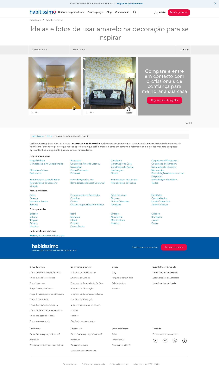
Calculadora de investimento (84, 351)
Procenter (116, 289)
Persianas (75, 173)
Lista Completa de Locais (164, 283)
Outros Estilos (77, 227)
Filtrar (186, 50)
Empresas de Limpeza (80, 278)
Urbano (34, 217)
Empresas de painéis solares (83, 272)
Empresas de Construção (82, 289)
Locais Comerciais (160, 202)
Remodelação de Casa (82, 180)
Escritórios (156, 195)
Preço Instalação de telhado (42, 316)
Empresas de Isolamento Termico (86, 305)
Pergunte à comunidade (122, 278)
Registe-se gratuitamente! (130, 4)
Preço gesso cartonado (40, 321)
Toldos (154, 183)
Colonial (74, 223)
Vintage (115, 214)
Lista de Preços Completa (164, 267)
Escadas (34, 205)
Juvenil (155, 220)
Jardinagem (117, 170)
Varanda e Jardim (39, 202)
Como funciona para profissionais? (86, 334)
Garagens (116, 205)
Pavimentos (35, 173)
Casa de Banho (159, 198)
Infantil (73, 220)
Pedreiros (75, 316)
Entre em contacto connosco (165, 334)
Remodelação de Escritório (44, 183)
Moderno (75, 217)
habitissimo (35, 20)
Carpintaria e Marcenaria (164, 161)
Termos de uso (70, 365)
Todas (45, 50)
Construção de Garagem (164, 164)
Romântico (156, 217)
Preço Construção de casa (41, 289)
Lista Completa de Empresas (166, 278)
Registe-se (34, 340)
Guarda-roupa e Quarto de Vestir (87, 205)
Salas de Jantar (118, 195)
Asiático (115, 223)
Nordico (34, 227)
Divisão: (36, 50)
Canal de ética (118, 340)
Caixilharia (116, 161)
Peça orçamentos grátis (164, 100)
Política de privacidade (93, 365)
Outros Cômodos (120, 202)
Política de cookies (119, 365)
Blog (114, 272)
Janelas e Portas (159, 205)
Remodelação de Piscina (123, 183)
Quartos (34, 198)
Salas (32, 195)
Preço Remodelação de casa (42, 278)
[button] (32, 112)
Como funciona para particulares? (45, 334)
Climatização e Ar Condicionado (46, 164)
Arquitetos (75, 161)
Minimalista (116, 217)
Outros (74, 202)
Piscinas (115, 198)
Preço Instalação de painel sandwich (46, 310)
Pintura (114, 173)
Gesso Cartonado (79, 170)
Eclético (34, 214)
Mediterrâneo (118, 220)
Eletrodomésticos (39, 170)
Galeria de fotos (119, 283)
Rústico (33, 223)
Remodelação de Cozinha (124, 180)
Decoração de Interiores (163, 167)
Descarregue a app (79, 345)
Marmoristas (157, 170)
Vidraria (34, 186)
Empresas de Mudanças (81, 300)
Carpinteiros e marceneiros (83, 321)
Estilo (75, 50)
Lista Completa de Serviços (165, 272)
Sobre (114, 334)
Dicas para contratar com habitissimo (46, 345)
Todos (83, 50)
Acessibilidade (37, 161)
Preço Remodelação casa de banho (45, 272)
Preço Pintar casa (37, 283)
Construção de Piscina (122, 167)
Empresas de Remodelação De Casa (87, 283)
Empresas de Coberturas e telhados (87, 294)
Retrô (73, 214)
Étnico (154, 223)
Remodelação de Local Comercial (87, 183)
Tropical (34, 220)
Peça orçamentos (179, 12)
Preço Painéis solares (39, 300)
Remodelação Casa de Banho (45, 180)
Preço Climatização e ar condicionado (47, 294)
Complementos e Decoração (85, 195)
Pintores (74, 310)
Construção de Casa (121, 164)
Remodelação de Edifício (164, 180)
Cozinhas (75, 198)
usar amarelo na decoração (47, 236)
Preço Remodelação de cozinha (44, 305)
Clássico (155, 214)
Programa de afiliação (121, 345)
